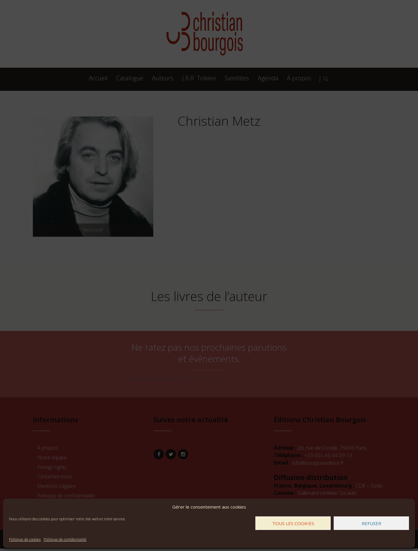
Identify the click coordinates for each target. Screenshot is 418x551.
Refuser (371, 523)
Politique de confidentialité (65, 539)
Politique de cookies (25, 539)
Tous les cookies (293, 523)
